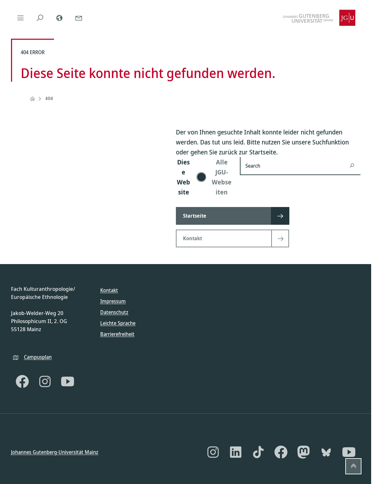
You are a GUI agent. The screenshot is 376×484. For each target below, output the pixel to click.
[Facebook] (22, 381)
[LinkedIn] (235, 452)
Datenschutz (114, 312)
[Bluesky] (326, 452)
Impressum (113, 301)
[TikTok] (258, 452)
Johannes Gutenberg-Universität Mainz (54, 451)
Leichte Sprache (117, 323)
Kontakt (109, 290)
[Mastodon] (303, 452)
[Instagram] (44, 381)
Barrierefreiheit (117, 334)
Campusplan (38, 356)
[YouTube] (67, 381)
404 (49, 98)
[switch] (204, 177)
